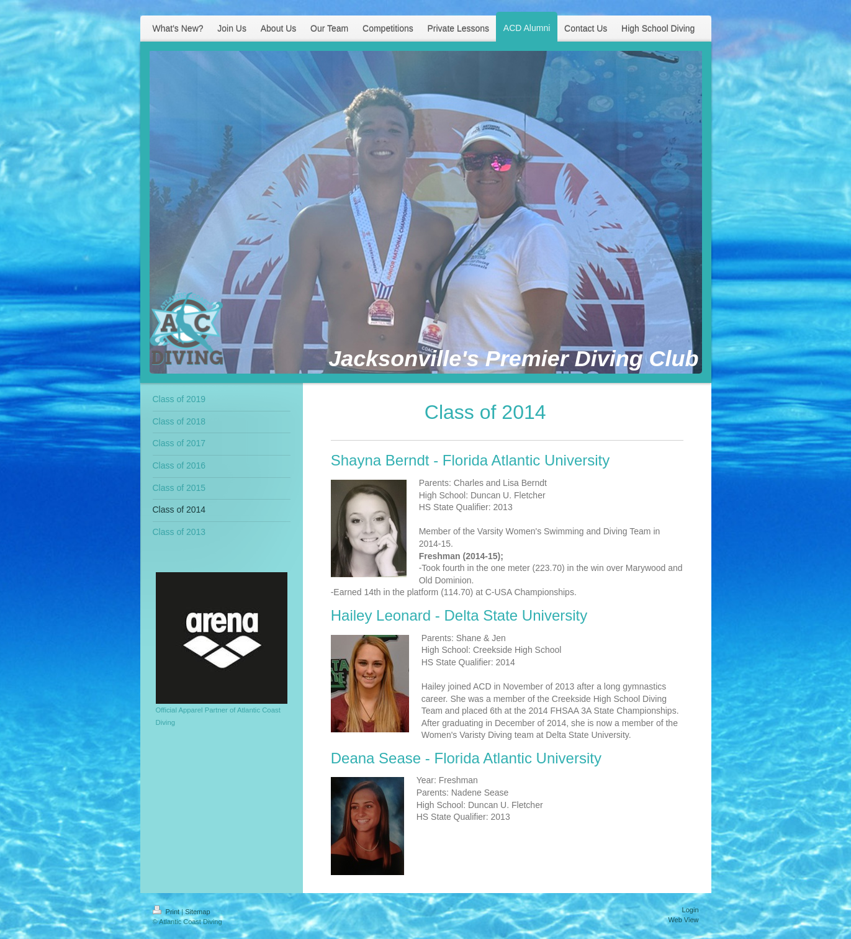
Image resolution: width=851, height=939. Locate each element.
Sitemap (197, 911)
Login (690, 910)
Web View (683, 919)
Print (167, 911)
